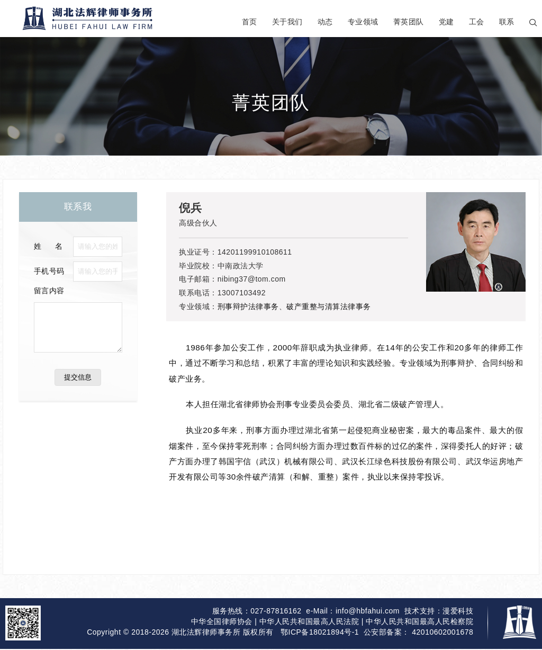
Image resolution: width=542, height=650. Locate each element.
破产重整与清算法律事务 (328, 306)
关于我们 (287, 21)
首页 (249, 21)
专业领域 (363, 21)
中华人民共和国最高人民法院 (309, 624)
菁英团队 (408, 21)
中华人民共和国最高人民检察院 (419, 624)
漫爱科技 (457, 612)
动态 (325, 21)
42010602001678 (442, 635)
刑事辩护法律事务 (248, 306)
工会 (476, 21)
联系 (506, 21)
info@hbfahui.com (368, 612)
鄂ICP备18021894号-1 (320, 635)
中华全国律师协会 (221, 624)
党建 (446, 21)
